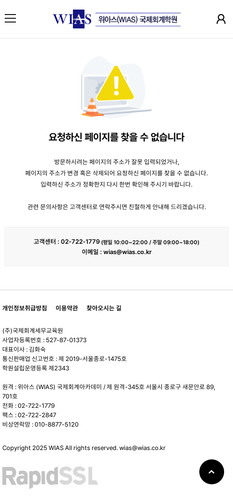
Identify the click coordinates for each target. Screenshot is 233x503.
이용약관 (67, 308)
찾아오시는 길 (104, 308)
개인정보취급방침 (24, 308)
